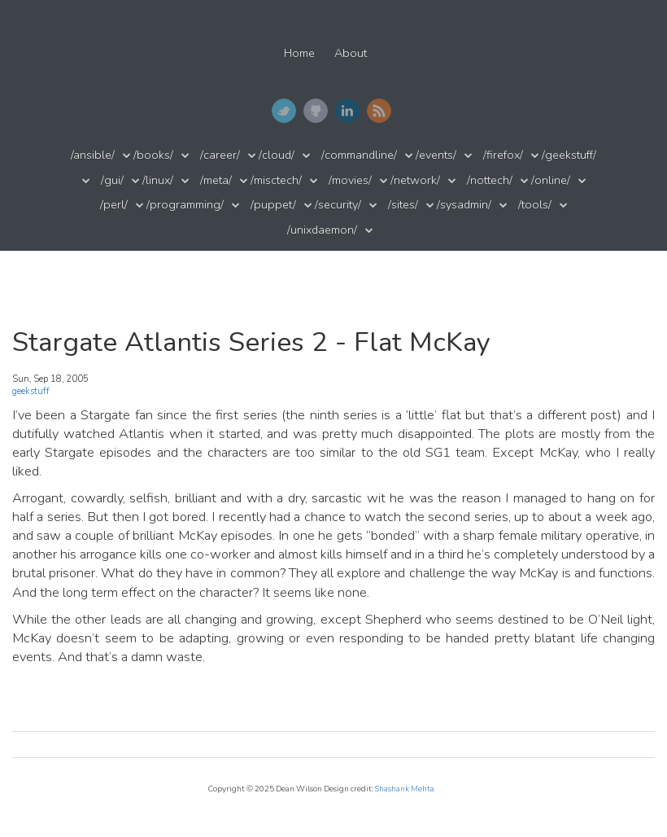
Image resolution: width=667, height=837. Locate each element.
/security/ (338, 205)
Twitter (284, 111)
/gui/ (112, 180)
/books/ (153, 155)
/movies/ (350, 180)
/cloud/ (276, 155)
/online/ (550, 180)
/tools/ (534, 205)
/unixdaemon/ (322, 230)
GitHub (315, 111)
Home (299, 53)
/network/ (415, 180)
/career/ (220, 155)
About (350, 53)
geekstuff (31, 391)
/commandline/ (359, 155)
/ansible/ (93, 155)
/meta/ (216, 180)
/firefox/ (503, 155)
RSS (379, 111)
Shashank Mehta (404, 788)
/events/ (436, 155)
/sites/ (403, 205)
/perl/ (114, 205)
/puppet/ (273, 205)
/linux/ (157, 180)
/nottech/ (489, 180)
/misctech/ (276, 180)
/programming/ (185, 205)
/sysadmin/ (464, 205)
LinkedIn (347, 111)
